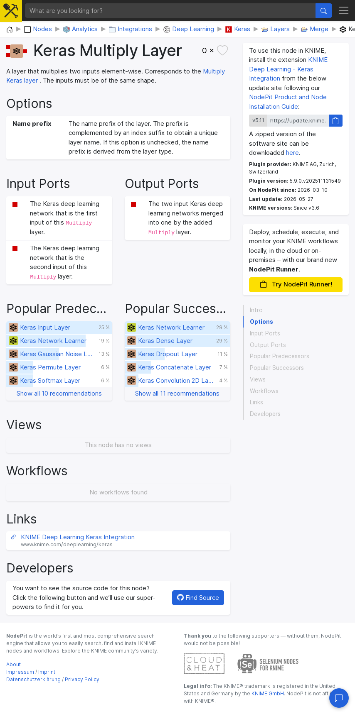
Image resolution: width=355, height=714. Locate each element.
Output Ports (268, 345)
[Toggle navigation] (344, 10)
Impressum (20, 672)
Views (258, 379)
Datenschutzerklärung (33, 679)
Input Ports (265, 333)
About (13, 664)
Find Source (198, 598)
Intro (256, 310)
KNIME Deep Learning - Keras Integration (288, 69)
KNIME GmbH (267, 693)
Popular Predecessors (279, 356)
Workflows (264, 391)
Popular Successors (277, 367)
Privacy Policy (82, 679)
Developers (265, 414)
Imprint (46, 672)
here (292, 152)
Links (256, 402)
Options (261, 321)
